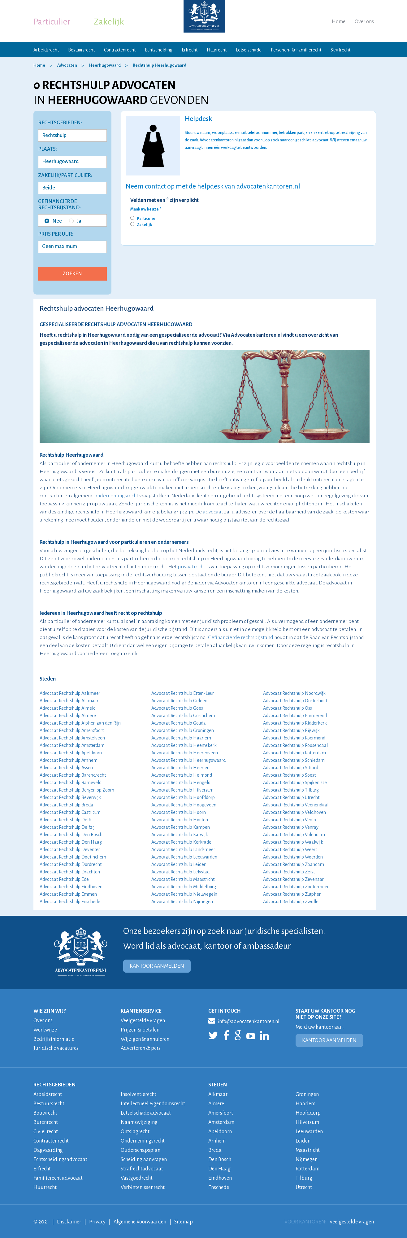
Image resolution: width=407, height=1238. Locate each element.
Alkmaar (217, 1093)
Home (338, 21)
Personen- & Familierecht (296, 49)
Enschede (218, 1183)
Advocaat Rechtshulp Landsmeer (183, 849)
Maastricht (308, 1147)
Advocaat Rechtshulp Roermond (294, 737)
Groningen (307, 1093)
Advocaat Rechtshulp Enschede (70, 901)
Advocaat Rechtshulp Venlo (289, 819)
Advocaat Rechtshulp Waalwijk (293, 842)
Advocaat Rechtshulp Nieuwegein (184, 894)
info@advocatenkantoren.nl (244, 1020)
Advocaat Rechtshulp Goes (177, 708)
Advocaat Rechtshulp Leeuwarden (184, 856)
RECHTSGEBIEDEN (54, 1084)
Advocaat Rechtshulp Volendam (294, 834)
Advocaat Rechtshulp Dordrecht (71, 864)
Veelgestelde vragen (143, 1020)
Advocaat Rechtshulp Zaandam (293, 864)
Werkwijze (45, 1029)
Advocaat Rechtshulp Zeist (289, 871)
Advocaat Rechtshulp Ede (64, 879)
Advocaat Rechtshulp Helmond (181, 775)
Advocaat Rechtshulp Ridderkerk (295, 723)
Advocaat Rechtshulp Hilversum (182, 790)
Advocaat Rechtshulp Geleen (179, 700)
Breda (215, 1147)
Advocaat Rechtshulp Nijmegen (182, 901)
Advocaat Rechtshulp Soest (289, 775)
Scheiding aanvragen (144, 1156)
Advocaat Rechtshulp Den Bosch (71, 834)
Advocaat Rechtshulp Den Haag (71, 842)
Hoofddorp (308, 1111)
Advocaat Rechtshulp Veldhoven (294, 812)
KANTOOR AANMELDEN (157, 966)
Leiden (303, 1138)
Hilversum (307, 1120)
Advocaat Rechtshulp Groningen (182, 730)
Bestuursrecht (81, 49)
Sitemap (183, 1217)
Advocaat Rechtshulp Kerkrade (181, 842)
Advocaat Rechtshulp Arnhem (68, 760)
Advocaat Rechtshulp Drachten (70, 871)
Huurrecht (217, 49)
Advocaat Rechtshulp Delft (66, 819)
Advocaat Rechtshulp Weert (290, 849)
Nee (53, 221)
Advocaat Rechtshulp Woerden (293, 856)
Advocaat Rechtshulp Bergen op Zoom (77, 790)
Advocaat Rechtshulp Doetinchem (73, 856)
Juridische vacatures (56, 1047)
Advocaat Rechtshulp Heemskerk (184, 745)
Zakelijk (109, 21)
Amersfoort (220, 1111)
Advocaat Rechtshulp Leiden (178, 864)
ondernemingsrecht (116, 496)
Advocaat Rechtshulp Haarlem (181, 737)
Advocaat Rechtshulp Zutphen (292, 894)
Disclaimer (69, 1217)
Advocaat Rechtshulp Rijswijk (291, 730)
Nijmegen (307, 1156)
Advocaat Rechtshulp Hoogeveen (183, 804)
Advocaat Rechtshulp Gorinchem (183, 715)
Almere (216, 1102)
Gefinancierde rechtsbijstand (240, 637)
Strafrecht (340, 49)
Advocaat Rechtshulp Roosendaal (295, 745)
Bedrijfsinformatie (53, 1038)
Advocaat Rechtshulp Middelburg (183, 886)
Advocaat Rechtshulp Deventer (70, 849)
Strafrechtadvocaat (142, 1165)
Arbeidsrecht (46, 49)
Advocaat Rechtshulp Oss (287, 708)
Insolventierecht (138, 1093)
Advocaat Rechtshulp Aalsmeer (70, 693)
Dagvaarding (48, 1147)
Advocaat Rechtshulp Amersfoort (72, 730)
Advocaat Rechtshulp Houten (179, 819)
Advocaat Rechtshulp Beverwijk (70, 797)
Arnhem (217, 1138)
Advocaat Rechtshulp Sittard (290, 767)
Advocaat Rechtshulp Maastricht (182, 879)
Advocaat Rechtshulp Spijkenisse (295, 782)
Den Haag (219, 1165)
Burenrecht (45, 1120)
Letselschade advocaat (146, 1111)
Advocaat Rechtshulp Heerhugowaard (188, 760)
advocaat (213, 512)
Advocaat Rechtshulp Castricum (70, 812)
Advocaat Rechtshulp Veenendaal (295, 804)
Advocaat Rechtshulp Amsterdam (72, 745)
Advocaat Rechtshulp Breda (66, 804)
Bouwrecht (45, 1111)
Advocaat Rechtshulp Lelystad (180, 871)
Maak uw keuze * (145, 209)
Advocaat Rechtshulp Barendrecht (73, 775)
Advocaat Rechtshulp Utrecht (291, 797)
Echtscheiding (158, 49)
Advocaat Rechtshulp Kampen (180, 827)
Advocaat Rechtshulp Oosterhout (295, 700)
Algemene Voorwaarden (140, 1217)
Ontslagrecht (135, 1129)
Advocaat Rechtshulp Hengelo (180, 782)
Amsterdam (221, 1120)
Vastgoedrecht (137, 1174)
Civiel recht (45, 1129)
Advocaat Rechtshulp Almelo (68, 708)
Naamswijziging (139, 1120)
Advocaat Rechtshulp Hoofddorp (183, 797)
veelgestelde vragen (352, 1217)
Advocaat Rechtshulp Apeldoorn (71, 752)
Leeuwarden (309, 1129)
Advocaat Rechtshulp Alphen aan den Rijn (80, 723)
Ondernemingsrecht (143, 1138)
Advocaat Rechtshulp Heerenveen (184, 752)
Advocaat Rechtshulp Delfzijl (68, 827)
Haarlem (305, 1102)
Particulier (52, 21)
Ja (75, 221)
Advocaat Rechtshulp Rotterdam (294, 752)
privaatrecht (191, 567)
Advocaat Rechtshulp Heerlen (180, 767)
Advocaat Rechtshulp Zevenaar (293, 879)
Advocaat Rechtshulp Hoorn (178, 812)
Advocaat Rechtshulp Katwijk (179, 834)
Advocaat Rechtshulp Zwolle (290, 901)
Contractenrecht (120, 49)
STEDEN (217, 1084)
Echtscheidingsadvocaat (60, 1156)
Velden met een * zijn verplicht (164, 200)
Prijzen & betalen (140, 1029)
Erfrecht (189, 49)
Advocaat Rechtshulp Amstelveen (72, 737)
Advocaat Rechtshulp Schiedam (294, 760)
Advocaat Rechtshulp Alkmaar (69, 700)
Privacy (97, 1217)
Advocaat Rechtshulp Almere (68, 715)
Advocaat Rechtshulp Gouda (178, 723)
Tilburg (304, 1174)
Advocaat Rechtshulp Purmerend (295, 715)
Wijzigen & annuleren (145, 1038)
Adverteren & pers (141, 1047)
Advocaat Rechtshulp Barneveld (71, 782)
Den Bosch (219, 1156)
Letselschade (249, 49)
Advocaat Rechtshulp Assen (66, 767)
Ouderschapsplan (140, 1147)
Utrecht (304, 1183)
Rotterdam (307, 1165)
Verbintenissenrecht (143, 1183)
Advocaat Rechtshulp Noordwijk (294, 693)
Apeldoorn (220, 1129)
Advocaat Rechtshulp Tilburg (291, 790)
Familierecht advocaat (58, 1174)
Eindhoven (220, 1174)
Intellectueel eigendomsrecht (153, 1102)
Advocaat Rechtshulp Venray (290, 827)
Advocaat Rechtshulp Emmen (68, 894)
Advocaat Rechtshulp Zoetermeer (296, 886)
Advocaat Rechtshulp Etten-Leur (182, 693)
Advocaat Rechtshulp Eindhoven (71, 886)
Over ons (364, 21)
